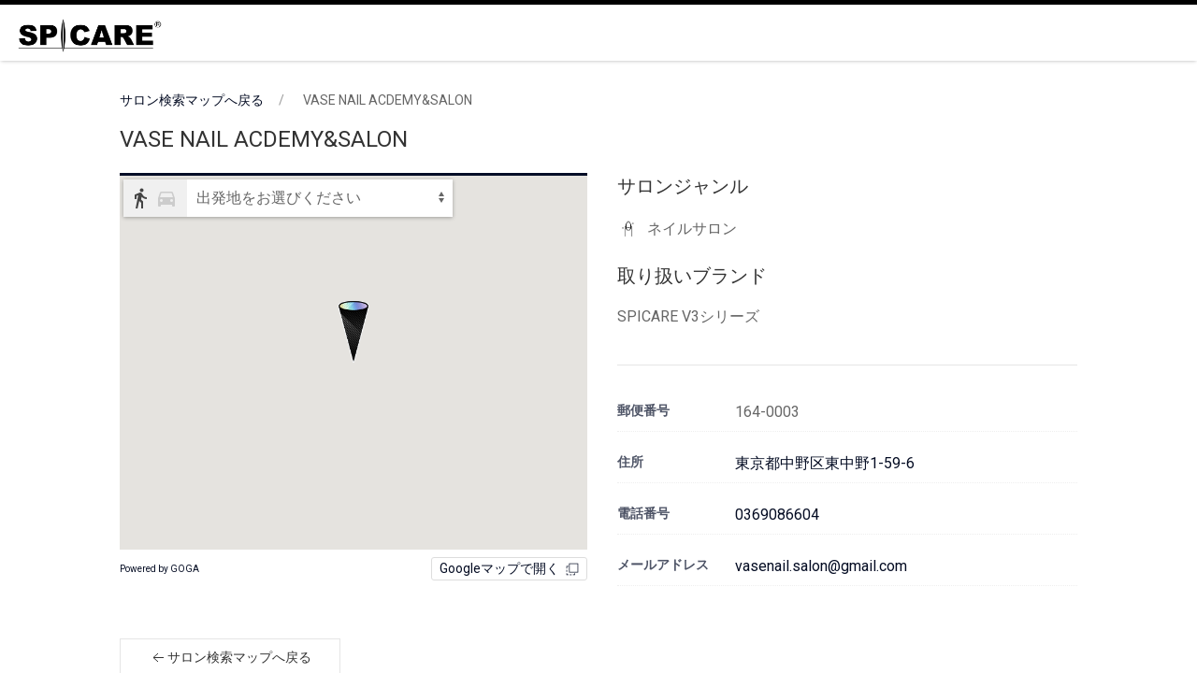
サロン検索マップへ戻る (192, 100)
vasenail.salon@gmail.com (821, 566)
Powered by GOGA (159, 569)
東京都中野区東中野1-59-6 (825, 463)
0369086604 (777, 514)
